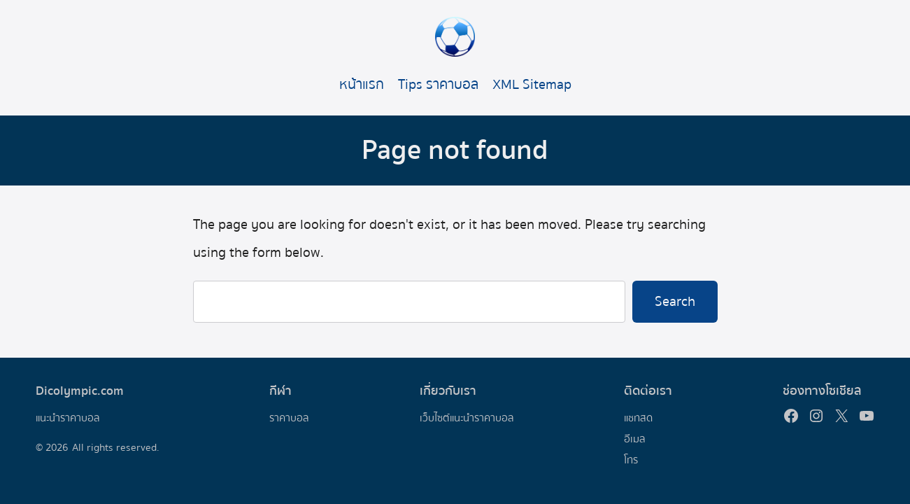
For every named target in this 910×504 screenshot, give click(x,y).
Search (675, 301)
